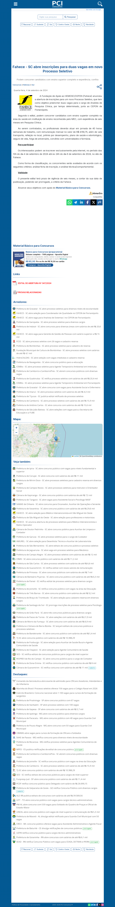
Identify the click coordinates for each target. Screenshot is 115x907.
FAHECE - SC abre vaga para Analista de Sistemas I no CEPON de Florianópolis (53, 317)
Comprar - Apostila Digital (39, 265)
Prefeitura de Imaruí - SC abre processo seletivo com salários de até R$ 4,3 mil (53, 391)
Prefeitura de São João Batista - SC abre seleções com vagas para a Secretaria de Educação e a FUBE (54, 411)
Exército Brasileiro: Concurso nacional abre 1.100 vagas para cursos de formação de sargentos (56, 694)
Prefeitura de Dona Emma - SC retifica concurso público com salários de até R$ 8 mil (56, 663)
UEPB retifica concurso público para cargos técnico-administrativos (48, 832)
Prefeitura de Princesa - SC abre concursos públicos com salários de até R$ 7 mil (54, 572)
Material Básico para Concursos (73, 188)
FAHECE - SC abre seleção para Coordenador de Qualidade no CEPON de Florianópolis (57, 313)
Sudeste (38, 24)
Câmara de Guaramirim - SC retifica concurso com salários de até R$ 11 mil (56, 667)
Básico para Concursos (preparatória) (44, 252)
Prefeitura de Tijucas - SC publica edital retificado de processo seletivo (49, 396)
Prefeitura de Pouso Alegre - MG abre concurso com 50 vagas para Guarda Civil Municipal (54, 727)
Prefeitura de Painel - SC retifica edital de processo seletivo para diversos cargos (54, 583)
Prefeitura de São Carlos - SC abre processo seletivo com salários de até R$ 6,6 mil (55, 563)
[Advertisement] (38, 45)
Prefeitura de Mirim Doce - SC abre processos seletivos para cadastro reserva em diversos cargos (58, 482)
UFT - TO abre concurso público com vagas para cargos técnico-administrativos (54, 800)
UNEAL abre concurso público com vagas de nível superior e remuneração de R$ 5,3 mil (58, 812)
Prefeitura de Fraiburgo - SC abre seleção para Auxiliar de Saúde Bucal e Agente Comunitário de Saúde (54, 644)
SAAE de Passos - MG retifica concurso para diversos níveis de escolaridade (52, 737)
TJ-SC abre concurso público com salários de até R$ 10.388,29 (45, 638)
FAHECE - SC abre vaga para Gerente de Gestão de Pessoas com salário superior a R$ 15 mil (58, 335)
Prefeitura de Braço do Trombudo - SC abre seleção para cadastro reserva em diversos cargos (57, 599)
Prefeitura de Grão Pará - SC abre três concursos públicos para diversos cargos (53, 612)
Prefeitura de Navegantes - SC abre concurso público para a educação (49, 362)
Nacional (25, 24)
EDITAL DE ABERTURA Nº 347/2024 (34, 283)
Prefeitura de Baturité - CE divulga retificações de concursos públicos (54, 828)
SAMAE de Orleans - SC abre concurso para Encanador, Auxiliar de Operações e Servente (58, 504)
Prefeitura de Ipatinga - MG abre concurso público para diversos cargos (50, 713)
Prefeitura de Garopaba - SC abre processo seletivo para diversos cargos (50, 322)
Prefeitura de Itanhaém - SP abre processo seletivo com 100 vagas (47, 704)
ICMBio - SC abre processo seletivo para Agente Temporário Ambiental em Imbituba (56, 366)
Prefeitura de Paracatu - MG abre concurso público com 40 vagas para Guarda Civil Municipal (56, 720)
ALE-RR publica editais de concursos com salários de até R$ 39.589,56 (49, 795)
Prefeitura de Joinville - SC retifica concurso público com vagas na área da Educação (56, 588)
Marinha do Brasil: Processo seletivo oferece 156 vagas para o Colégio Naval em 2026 (56, 688)
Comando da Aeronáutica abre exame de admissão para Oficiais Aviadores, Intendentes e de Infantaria (59, 682)
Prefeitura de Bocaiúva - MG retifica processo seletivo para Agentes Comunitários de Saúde (56, 743)
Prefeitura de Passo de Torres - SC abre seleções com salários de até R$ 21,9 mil (54, 617)
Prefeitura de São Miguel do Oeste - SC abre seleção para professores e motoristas (55, 517)
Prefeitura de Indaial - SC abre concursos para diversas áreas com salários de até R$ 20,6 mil (58, 328)
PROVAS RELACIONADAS (29, 292)
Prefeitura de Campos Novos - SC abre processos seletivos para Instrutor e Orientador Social (57, 489)
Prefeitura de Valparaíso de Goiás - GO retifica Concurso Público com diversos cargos (56, 790)
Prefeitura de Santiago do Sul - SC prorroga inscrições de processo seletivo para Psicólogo (59, 607)
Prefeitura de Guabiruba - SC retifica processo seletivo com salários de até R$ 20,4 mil (57, 378)
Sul (49, 24)
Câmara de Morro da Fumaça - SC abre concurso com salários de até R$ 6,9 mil (53, 621)
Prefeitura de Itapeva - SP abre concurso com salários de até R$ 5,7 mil (49, 709)
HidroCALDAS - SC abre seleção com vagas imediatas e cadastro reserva (50, 357)
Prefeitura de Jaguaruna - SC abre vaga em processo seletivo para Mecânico (52, 550)
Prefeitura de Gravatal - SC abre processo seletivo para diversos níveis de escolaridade (57, 308)
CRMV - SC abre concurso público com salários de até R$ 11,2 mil (47, 559)
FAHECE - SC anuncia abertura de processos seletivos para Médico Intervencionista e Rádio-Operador (56, 523)
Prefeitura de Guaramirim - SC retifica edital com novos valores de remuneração (54, 568)
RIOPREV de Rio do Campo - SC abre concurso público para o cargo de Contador (54, 658)
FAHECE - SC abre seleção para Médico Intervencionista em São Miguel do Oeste (54, 513)
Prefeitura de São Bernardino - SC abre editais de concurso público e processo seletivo (57, 545)
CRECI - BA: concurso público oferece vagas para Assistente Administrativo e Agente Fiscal (59, 823)
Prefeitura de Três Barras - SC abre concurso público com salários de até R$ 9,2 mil (55, 593)
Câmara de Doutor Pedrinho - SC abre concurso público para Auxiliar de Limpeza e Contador (55, 531)
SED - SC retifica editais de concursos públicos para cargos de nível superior (52, 654)
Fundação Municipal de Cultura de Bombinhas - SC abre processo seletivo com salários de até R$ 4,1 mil (57, 352)
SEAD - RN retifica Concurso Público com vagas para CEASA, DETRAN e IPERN (57, 841)
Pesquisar (70, 17)
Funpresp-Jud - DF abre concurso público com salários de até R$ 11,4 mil (51, 779)
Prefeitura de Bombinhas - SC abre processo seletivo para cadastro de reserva (53, 345)
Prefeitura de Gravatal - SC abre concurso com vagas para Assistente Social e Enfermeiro (58, 387)
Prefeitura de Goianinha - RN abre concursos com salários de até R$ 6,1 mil (52, 837)
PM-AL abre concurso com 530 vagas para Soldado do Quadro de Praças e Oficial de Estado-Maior (56, 806)
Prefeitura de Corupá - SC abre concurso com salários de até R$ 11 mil (49, 476)
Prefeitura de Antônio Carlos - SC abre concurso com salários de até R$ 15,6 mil (53, 405)
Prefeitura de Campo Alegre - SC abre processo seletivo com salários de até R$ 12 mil (56, 554)
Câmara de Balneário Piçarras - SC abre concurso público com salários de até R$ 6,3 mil (58, 576)
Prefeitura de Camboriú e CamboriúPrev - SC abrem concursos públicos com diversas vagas (57, 372)
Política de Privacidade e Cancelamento (26, 905)
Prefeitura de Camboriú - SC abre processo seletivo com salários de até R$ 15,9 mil (55, 400)
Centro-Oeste (62, 24)
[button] (15, 4)
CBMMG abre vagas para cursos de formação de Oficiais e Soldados (48, 733)
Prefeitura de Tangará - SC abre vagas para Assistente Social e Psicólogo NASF (53, 499)
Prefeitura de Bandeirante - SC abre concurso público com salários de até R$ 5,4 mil (56, 633)
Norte (76, 24)
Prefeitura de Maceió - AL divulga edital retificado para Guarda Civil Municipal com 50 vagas (57, 818)
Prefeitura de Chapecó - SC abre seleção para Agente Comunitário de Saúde (52, 649)
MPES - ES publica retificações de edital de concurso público (50, 749)
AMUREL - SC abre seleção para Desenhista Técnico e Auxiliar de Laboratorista (53, 541)
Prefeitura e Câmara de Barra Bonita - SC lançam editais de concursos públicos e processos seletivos (54, 627)
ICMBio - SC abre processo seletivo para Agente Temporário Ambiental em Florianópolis (58, 383)
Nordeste (88, 24)
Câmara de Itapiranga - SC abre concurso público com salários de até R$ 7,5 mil (54, 495)
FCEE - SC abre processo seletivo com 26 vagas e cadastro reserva (47, 341)
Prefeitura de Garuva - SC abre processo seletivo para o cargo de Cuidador (51, 536)
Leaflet (75, 456)
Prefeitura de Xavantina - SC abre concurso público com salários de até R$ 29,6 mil (55, 508)
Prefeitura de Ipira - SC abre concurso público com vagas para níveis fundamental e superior (56, 470)
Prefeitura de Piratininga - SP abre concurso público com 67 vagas (47, 700)
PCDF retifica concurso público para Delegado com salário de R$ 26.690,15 (51, 783)
